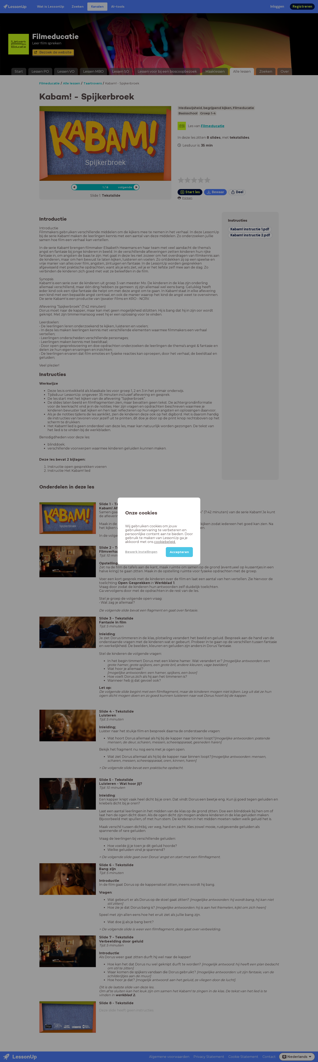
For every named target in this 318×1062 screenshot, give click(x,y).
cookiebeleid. (165, 542)
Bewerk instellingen (141, 552)
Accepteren (179, 552)
